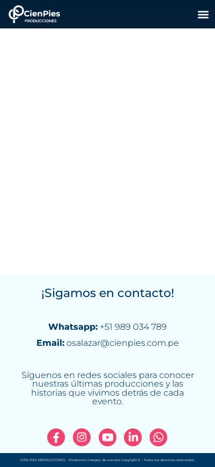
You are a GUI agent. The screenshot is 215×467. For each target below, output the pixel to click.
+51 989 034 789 (133, 327)
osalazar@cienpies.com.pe (122, 343)
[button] (203, 14)
